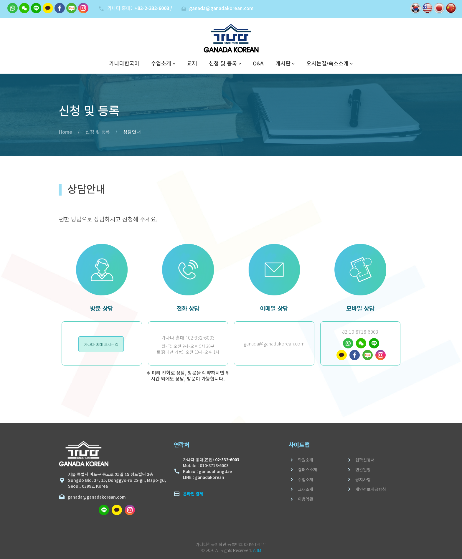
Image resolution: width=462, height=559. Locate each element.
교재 (192, 63)
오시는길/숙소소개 (327, 63)
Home (65, 131)
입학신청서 (364, 460)
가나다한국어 (124, 63)
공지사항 (363, 479)
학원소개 (305, 460)
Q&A (258, 63)
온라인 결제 (193, 494)
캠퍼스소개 (307, 469)
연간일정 (363, 469)
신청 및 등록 (223, 63)
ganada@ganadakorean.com (95, 497)
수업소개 (161, 63)
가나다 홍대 (139, 7)
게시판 (283, 63)
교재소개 (305, 489)
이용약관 (305, 499)
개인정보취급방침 (370, 489)
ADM (257, 550)
